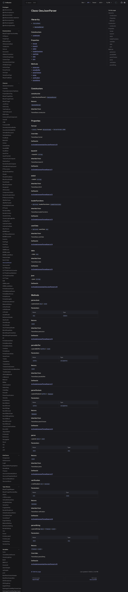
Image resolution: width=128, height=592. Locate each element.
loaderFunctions (114, 39)
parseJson (113, 52)
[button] (11, 7)
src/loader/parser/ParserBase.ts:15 (42, 269)
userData (112, 41)
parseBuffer (113, 54)
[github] (121, 2)
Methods (112, 20)
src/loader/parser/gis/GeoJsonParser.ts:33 (44, 144)
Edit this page (36, 571)
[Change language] (109, 2)
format (111, 31)
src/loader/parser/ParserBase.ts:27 (42, 474)
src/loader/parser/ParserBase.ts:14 (42, 244)
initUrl (111, 36)
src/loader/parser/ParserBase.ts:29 (42, 519)
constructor (113, 26)
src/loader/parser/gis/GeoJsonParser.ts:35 (44, 564)
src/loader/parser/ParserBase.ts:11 (41, 169)
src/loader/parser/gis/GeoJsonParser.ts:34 (44, 287)
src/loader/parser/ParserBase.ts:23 (42, 429)
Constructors (113, 15)
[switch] (116, 2)
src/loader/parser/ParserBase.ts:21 (42, 384)
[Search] (31, 2)
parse (111, 59)
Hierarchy (111, 13)
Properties (112, 18)
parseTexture (113, 57)
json (111, 46)
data (111, 44)
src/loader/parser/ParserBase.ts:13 (42, 219)
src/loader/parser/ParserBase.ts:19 (42, 339)
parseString (113, 65)
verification (113, 62)
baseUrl (112, 33)
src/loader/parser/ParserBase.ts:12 (42, 194)
